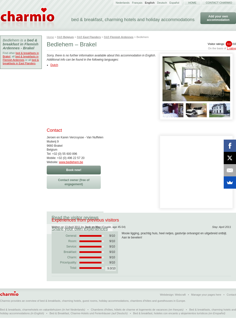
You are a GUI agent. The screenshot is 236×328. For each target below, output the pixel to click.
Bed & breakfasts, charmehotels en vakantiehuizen (30, 319)
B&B (65, 37)
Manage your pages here (206, 304)
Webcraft (180, 304)
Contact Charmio (219, 2)
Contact (231, 304)
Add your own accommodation (218, 18)
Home (192, 2)
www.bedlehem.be (71, 162)
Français (137, 2)
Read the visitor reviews (75, 217)
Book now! (73, 170)
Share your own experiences (136, 217)
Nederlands (123, 2)
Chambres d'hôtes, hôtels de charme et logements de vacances (129, 319)
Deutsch (162, 2)
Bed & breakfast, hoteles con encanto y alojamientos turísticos (170, 323)
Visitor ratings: (222, 44)
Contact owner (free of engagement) (73, 182)
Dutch (54, 65)
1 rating (231, 48)
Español (174, 2)
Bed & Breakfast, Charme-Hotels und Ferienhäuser (80, 323)
